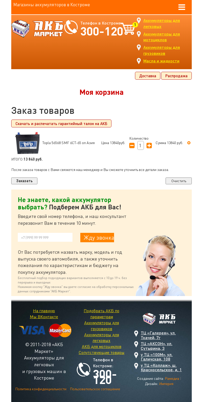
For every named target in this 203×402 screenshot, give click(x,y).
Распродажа (176, 75)
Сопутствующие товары (102, 352)
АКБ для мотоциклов (101, 346)
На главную (44, 310)
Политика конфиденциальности (40, 389)
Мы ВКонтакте (44, 316)
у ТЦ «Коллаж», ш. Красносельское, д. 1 (161, 367)
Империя (166, 383)
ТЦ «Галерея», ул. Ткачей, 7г (158, 335)
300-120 (101, 31)
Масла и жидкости (161, 60)
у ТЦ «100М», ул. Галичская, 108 (157, 357)
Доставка (147, 75)
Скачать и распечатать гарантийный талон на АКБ (61, 123)
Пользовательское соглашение (95, 389)
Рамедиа (172, 378)
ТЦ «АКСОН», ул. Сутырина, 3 (156, 346)
